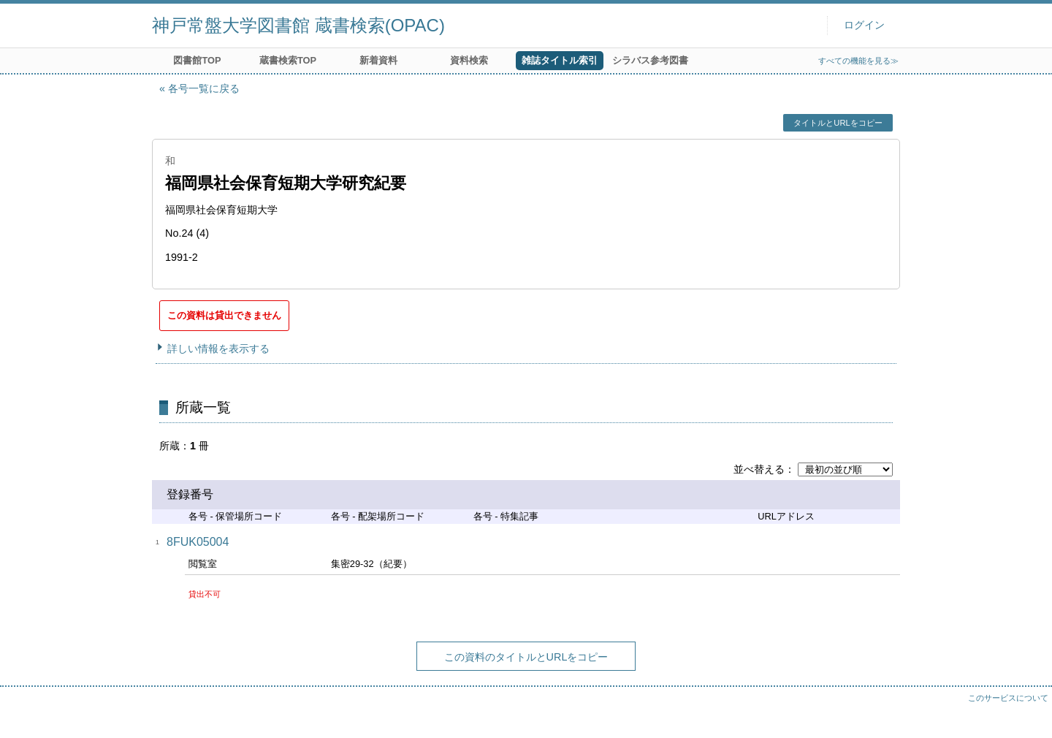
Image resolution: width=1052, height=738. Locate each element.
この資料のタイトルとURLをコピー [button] (526, 657)
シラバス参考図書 (650, 60)
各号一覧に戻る (204, 88)
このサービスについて (1008, 697)
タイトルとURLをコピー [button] (837, 122)
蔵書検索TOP (287, 60)
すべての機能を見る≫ (858, 60)
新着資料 (378, 60)
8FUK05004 (198, 542)
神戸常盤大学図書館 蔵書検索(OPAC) (298, 25)
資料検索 (469, 60)
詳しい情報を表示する (218, 348)
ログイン (864, 25)
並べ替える (759, 469)
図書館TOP (197, 60)
